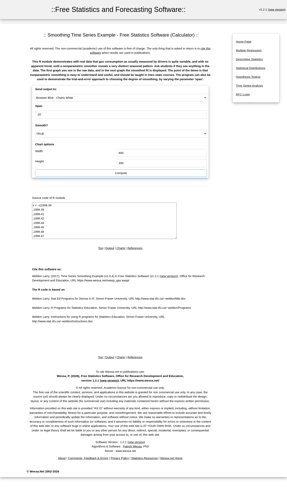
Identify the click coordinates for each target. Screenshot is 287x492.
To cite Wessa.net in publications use (120, 371)
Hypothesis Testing (248, 76)
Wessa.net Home (171, 458)
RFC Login (243, 94)
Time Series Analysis (249, 85)
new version (276, 9)
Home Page (243, 41)
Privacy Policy (120, 458)
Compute (121, 173)
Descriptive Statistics (249, 59)
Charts (120, 248)
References (135, 248)
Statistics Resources (144, 458)
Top (100, 248)
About (62, 458)
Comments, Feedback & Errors (88, 458)
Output (109, 248)
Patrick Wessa (132, 446)
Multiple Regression (249, 50)
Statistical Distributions (250, 68)
